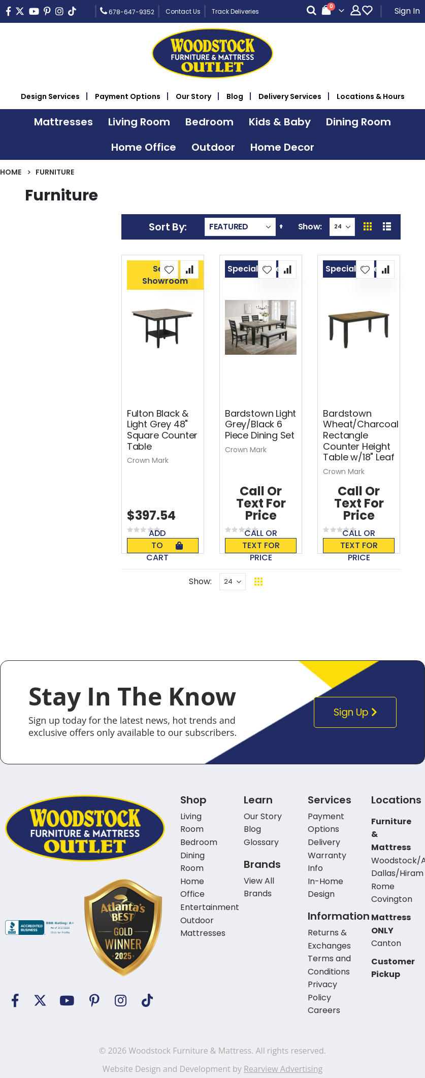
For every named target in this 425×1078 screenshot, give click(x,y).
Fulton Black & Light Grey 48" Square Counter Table (162, 430)
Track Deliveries (235, 11)
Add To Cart (164, 545)
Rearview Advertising (283, 1068)
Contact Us (183, 11)
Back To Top (320, 581)
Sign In (407, 11)
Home (10, 172)
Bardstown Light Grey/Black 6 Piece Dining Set (260, 424)
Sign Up (358, 712)
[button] (169, 269)
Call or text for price (261, 545)
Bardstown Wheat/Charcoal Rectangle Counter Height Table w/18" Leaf (360, 435)
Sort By (166, 226)
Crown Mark (148, 460)
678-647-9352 (127, 11)
